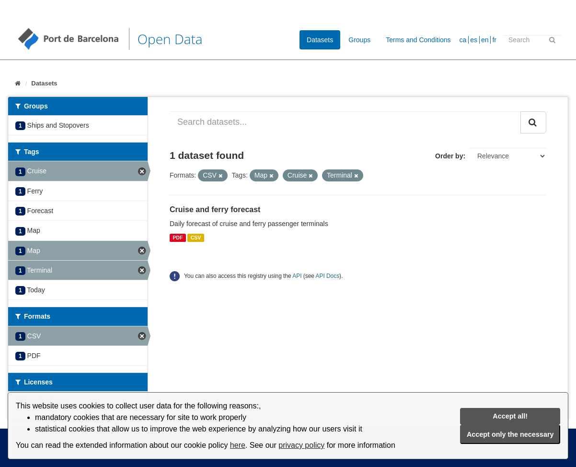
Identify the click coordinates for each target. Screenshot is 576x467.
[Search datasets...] (345, 122)
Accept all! (510, 416)
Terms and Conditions (418, 40)
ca (463, 40)
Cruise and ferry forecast (215, 209)
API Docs (328, 276)
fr (494, 40)
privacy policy (301, 445)
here (237, 445)
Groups (359, 40)
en (485, 40)
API (296, 276)
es (473, 40)
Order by (449, 156)
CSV (196, 237)
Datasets (320, 40)
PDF (178, 237)
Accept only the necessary (510, 434)
